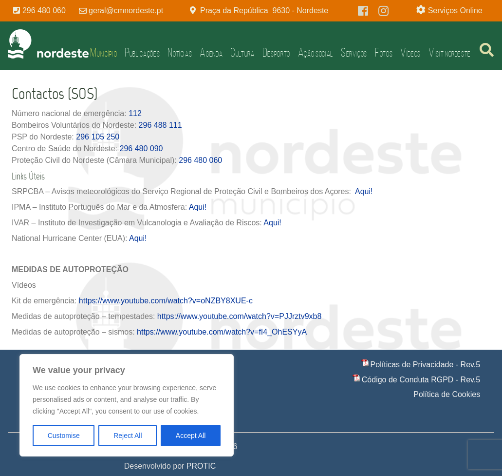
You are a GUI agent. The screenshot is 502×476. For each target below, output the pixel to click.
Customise (64, 435)
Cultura (242, 52)
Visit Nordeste (449, 52)
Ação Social (315, 52)
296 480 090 (141, 148)
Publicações (142, 52)
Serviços (354, 52)
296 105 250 (97, 137)
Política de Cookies (446, 394)
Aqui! (362, 191)
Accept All (190, 435)
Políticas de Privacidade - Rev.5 (426, 364)
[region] (126, 405)
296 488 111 (160, 125)
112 (135, 113)
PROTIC (201, 466)
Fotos (383, 52)
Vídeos (410, 52)
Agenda (211, 52)
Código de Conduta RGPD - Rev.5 (421, 380)
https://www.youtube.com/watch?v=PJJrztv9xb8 (239, 316)
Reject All (127, 435)
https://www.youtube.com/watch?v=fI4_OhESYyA (222, 332)
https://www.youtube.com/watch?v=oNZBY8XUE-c (166, 301)
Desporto (276, 52)
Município (103, 52)
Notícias (179, 52)
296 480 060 (200, 160)
